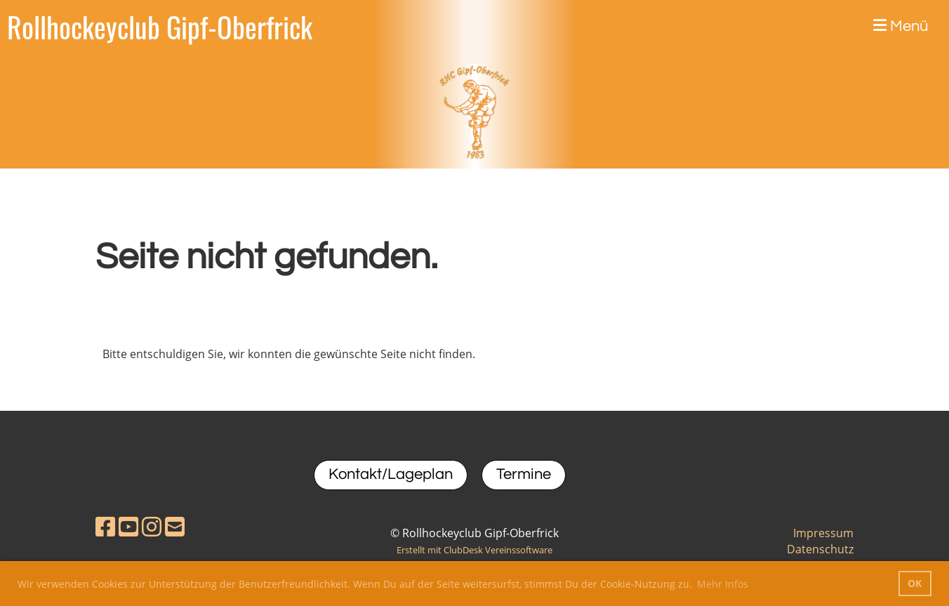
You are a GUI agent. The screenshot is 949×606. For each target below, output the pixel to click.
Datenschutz (820, 549)
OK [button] (915, 583)
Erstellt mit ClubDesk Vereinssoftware (474, 550)
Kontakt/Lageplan (390, 474)
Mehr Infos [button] (722, 584)
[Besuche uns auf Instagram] (151, 526)
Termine (523, 474)
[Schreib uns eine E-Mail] (175, 526)
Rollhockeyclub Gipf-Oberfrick (159, 26)
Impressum (823, 533)
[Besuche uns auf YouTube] (128, 526)
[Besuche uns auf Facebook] (105, 526)
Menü (900, 26)
